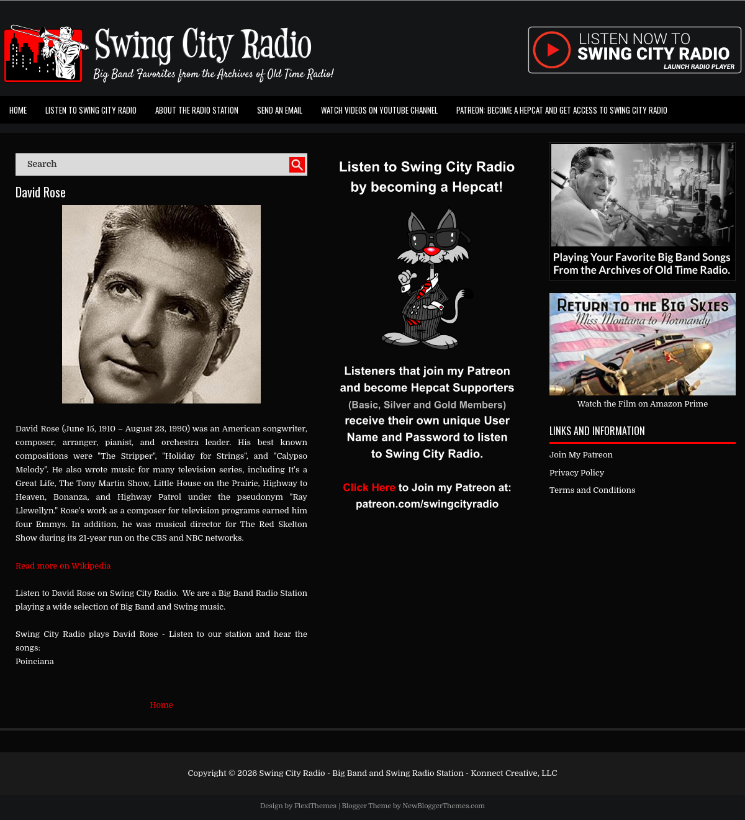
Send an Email (279, 110)
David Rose (41, 192)
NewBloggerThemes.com (443, 806)
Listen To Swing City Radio (91, 110)
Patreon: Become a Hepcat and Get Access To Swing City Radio (561, 110)
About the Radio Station (196, 110)
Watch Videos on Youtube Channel (379, 110)
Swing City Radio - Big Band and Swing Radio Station (361, 773)
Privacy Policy (576, 472)
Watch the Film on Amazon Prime (642, 403)
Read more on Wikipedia (63, 565)
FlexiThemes (315, 806)
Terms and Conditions (592, 490)
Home (18, 110)
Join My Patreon (581, 454)
